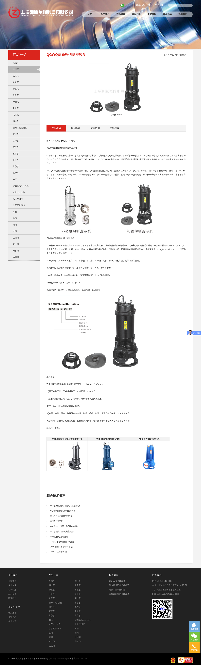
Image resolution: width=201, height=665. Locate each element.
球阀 (15, 231)
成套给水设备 (19, 192)
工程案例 (151, 14)
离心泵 (16, 166)
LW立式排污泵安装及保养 (61, 547)
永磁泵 (16, 63)
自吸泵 (16, 95)
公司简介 (12, 581)
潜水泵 (16, 134)
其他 (15, 212)
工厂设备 (12, 594)
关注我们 (128, 6)
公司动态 (12, 589)
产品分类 (53, 575)
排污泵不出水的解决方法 (61, 516)
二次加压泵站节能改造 (119, 594)
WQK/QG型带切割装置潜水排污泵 (67, 439)
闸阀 (15, 225)
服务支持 (167, 14)
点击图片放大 (116, 89)
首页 (89, 14)
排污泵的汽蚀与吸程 (59, 537)
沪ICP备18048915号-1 (59, 658)
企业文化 (12, 585)
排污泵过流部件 (57, 521)
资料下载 (114, 128)
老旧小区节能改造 (117, 589)
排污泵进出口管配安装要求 (62, 531)
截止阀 (16, 244)
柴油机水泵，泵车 (21, 186)
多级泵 (16, 108)
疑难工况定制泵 (20, 127)
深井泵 (16, 147)
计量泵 (16, 102)
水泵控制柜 (18, 199)
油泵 (15, 179)
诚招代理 (12, 617)
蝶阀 (15, 218)
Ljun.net (83, 658)
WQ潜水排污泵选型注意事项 (62, 511)
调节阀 (16, 250)
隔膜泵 (16, 76)
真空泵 (16, 173)
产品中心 (174, 55)
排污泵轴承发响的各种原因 (62, 542)
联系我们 (183, 14)
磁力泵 (16, 82)
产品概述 (56, 128)
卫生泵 (16, 160)
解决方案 (136, 14)
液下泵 (16, 153)
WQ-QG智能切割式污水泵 (108, 439)
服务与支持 (14, 607)
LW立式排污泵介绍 (58, 552)
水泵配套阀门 (19, 205)
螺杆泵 (16, 140)
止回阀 (16, 238)
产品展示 (120, 14)
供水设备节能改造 (117, 581)
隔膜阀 (16, 257)
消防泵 (16, 121)
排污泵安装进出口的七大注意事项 (65, 505)
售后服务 (12, 612)
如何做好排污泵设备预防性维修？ (65, 526)
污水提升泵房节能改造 (119, 585)
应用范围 (95, 128)
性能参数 (75, 128)
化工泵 (16, 115)
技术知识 (12, 621)
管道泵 (16, 89)
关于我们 (105, 14)
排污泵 (16, 69)
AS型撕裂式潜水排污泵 (149, 439)
